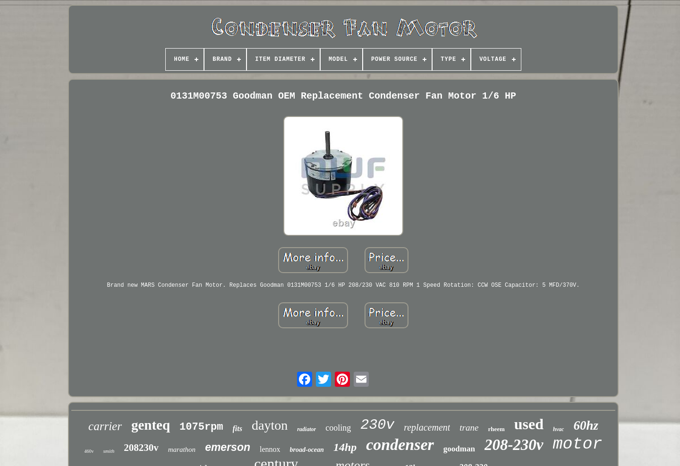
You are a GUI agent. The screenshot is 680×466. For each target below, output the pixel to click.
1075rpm (201, 427)
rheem (496, 429)
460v (89, 451)
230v (377, 425)
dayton (270, 425)
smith (108, 451)
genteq (150, 425)
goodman (459, 448)
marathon (182, 449)
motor (578, 444)
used (529, 424)
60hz (585, 425)
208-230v (514, 444)
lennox (270, 449)
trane (468, 428)
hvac (558, 429)
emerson (227, 447)
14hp (345, 447)
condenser (400, 444)
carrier (105, 426)
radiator (306, 429)
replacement (427, 427)
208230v (141, 447)
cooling (338, 428)
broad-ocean (307, 449)
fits (237, 428)
